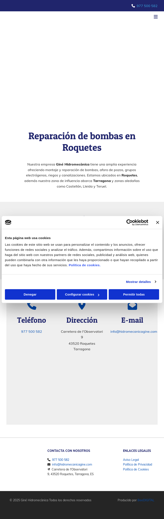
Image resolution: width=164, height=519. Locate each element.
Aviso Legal (131, 460)
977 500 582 (147, 6)
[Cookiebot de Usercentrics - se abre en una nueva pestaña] (129, 222)
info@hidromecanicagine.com (133, 331)
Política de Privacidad (137, 464)
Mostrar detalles (138, 282)
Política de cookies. (85, 265)
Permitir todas (134, 294)
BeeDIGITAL (146, 500)
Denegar (30, 294)
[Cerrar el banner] (157, 222)
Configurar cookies (82, 294)
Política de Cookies (136, 469)
